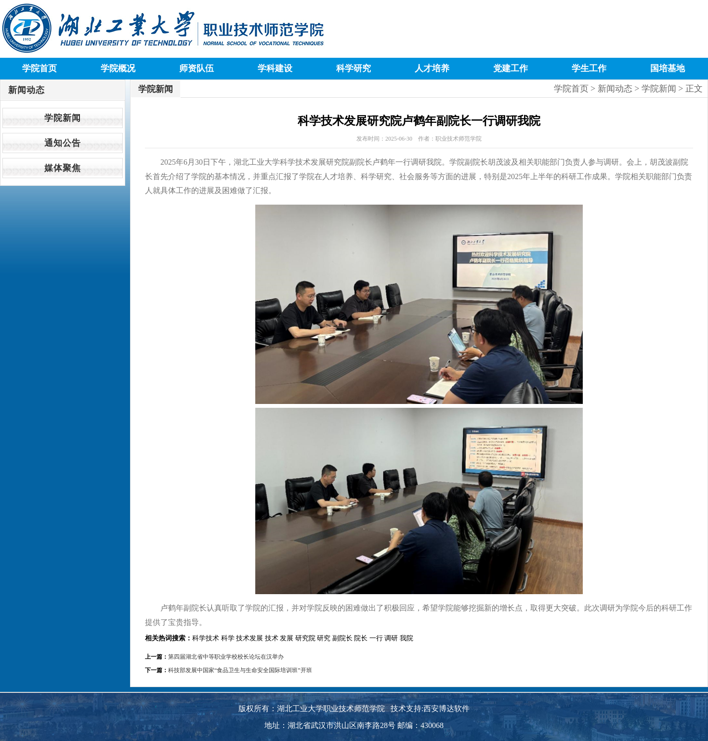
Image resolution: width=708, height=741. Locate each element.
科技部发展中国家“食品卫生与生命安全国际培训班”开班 (240, 670)
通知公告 (62, 143)
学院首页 (39, 68)
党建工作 (510, 68)
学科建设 (275, 68)
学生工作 (589, 68)
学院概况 (118, 68)
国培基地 (667, 68)
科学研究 (353, 68)
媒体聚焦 (62, 168)
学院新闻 (62, 118)
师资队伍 (196, 68)
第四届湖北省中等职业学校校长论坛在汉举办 (226, 656)
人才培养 (432, 68)
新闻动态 (615, 88)
